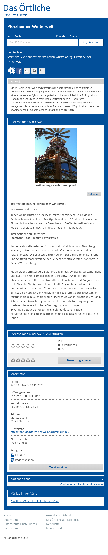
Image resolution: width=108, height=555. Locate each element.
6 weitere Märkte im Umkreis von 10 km (35, 501)
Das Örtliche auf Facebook (62, 519)
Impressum (11, 528)
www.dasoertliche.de (59, 515)
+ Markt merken (56, 467)
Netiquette (53, 524)
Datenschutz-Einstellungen (20, 524)
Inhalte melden (55, 528)
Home (7, 515)
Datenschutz (11, 519)
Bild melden (94, 194)
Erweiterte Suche (67, 36)
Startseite (13, 57)
